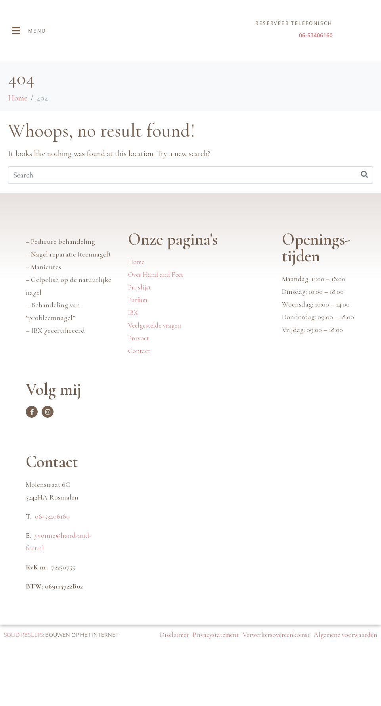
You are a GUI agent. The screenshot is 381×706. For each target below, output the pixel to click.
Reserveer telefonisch (293, 23)
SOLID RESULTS (23, 689)
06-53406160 (52, 570)
